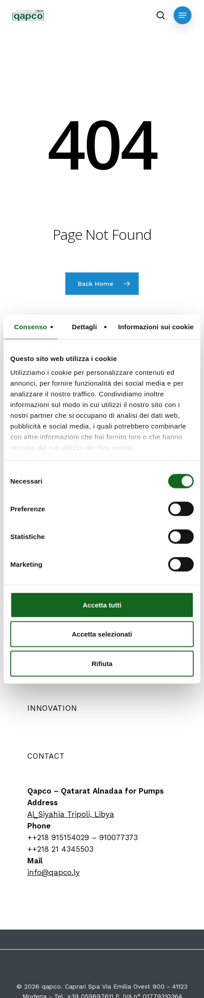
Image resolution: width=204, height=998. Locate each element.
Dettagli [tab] (84, 326)
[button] (182, 15)
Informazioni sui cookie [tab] (156, 326)
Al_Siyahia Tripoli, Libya (70, 814)
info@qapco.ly (53, 872)
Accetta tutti (102, 604)
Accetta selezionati (102, 634)
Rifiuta (102, 663)
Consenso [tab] (30, 326)
